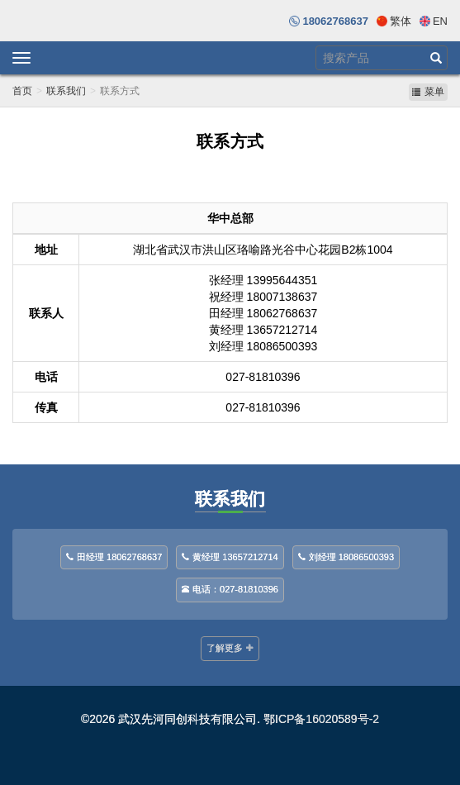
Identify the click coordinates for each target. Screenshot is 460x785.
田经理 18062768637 (114, 557)
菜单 (428, 92)
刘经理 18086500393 (346, 557)
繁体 (400, 21)
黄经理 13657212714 (229, 557)
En (440, 21)
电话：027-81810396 (230, 589)
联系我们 (66, 91)
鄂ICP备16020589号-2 (321, 719)
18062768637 (335, 21)
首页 (22, 91)
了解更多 (230, 648)
